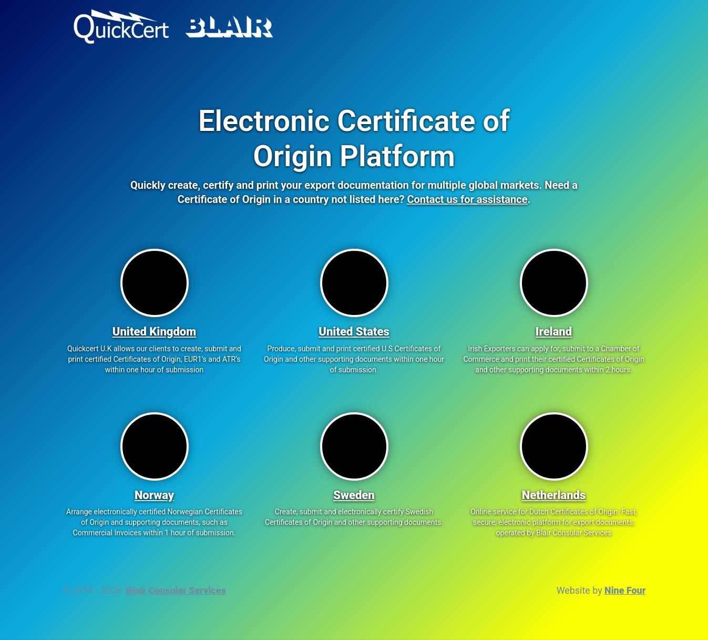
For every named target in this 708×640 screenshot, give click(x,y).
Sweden (354, 495)
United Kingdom (154, 331)
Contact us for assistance (467, 199)
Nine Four (624, 590)
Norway (154, 495)
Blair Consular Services (175, 590)
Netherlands (554, 495)
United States (354, 331)
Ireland (554, 331)
